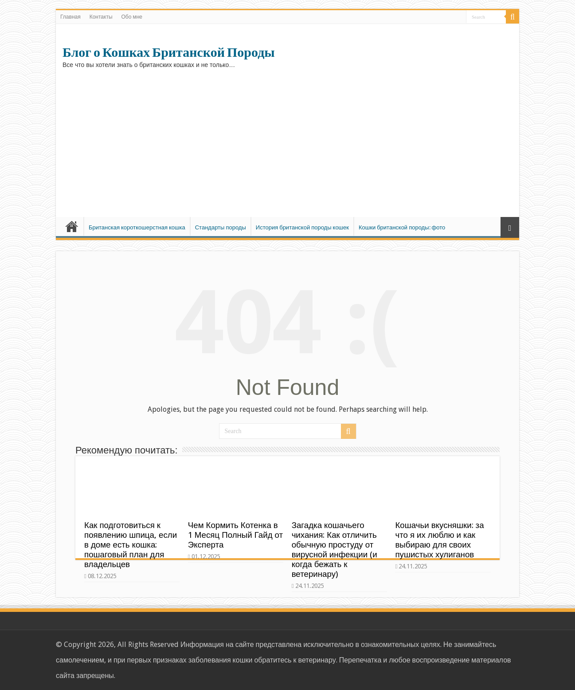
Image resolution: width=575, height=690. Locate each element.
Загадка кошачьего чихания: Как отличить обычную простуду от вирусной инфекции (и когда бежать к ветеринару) (334, 549)
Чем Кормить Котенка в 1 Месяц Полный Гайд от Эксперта (235, 534)
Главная (70, 17)
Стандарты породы (220, 227)
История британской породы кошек (302, 227)
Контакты (101, 17)
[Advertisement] (287, 141)
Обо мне (131, 17)
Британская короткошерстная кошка (137, 227)
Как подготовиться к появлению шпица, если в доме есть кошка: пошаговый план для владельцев (130, 544)
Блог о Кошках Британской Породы (169, 52)
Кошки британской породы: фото (402, 227)
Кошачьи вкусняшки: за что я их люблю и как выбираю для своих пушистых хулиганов (439, 539)
